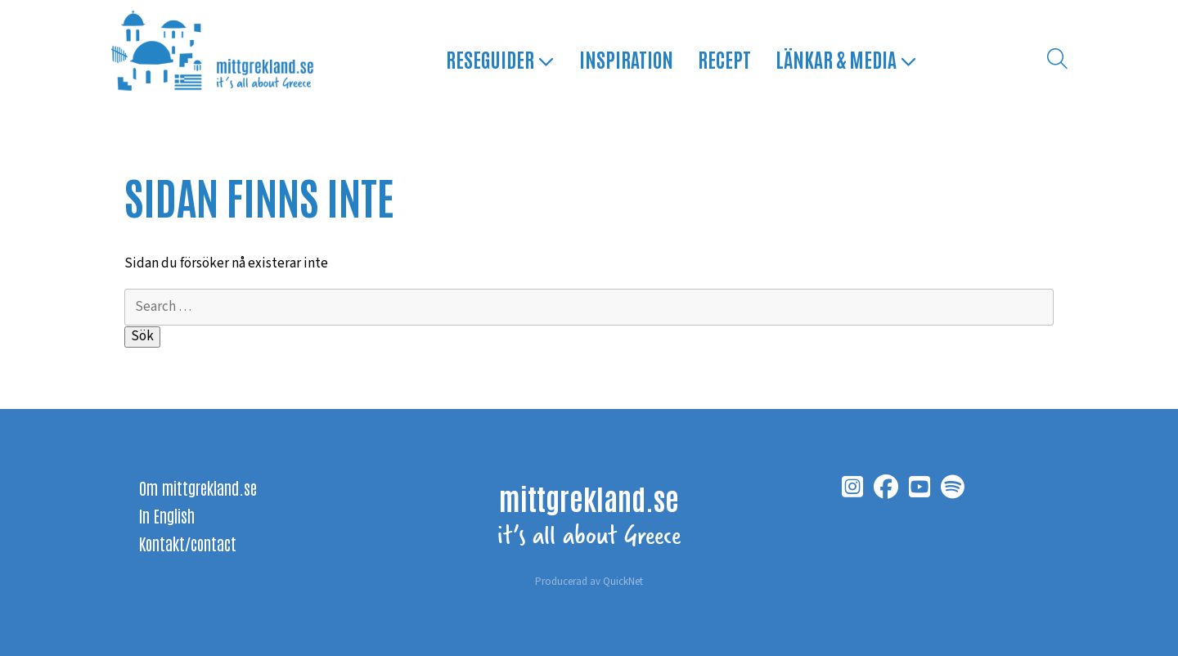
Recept (724, 58)
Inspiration (626, 58)
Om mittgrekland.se (198, 487)
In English (167, 515)
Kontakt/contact (187, 543)
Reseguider (500, 58)
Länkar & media (846, 58)
